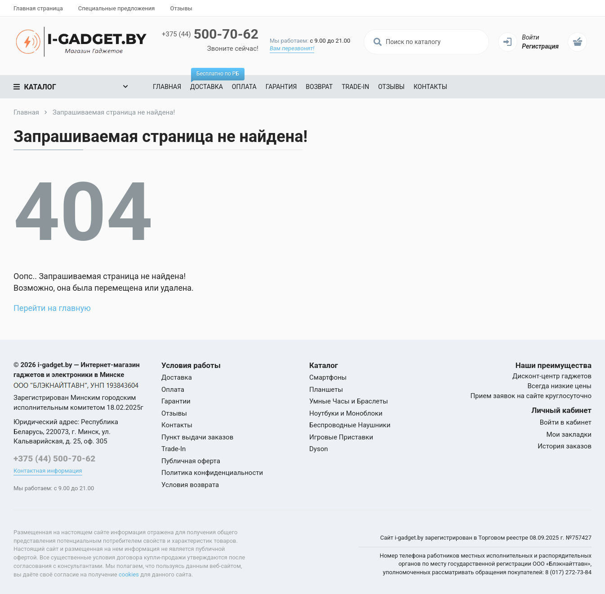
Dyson (318, 449)
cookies (129, 574)
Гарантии (176, 401)
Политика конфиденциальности (212, 473)
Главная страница (38, 8)
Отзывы (181, 8)
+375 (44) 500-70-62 (54, 458)
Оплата (244, 86)
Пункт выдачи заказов (197, 437)
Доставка (208, 82)
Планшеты (326, 390)
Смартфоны (328, 377)
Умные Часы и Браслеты (348, 401)
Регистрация (540, 46)
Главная (167, 86)
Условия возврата (190, 485)
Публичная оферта (190, 461)
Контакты (430, 86)
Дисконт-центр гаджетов (552, 376)
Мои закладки (569, 434)
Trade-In (355, 86)
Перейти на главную (52, 308)
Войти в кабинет (566, 422)
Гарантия (281, 86)
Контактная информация (47, 470)
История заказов (565, 446)
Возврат (319, 86)
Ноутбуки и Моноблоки (346, 413)
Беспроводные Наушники (350, 425)
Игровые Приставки (341, 437)
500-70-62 (210, 34)
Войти (530, 37)
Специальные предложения (116, 8)
